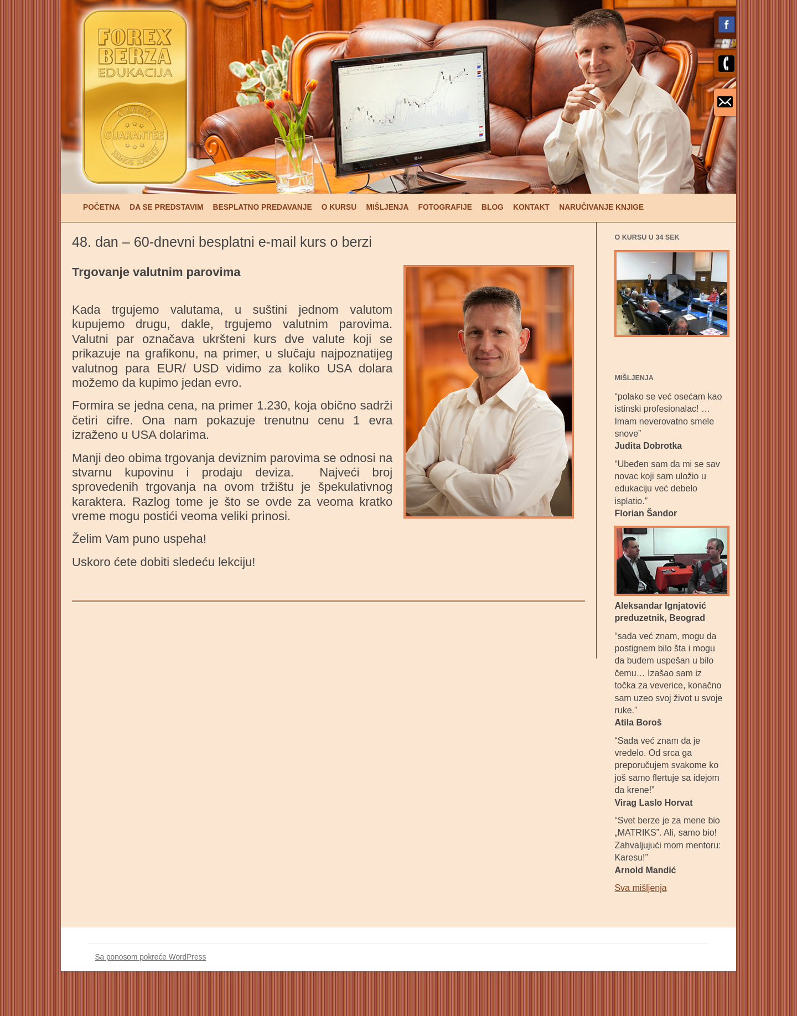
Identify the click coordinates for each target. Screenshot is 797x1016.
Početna (101, 207)
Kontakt (531, 207)
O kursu (339, 207)
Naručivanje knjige (601, 207)
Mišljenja (387, 207)
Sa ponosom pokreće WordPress (150, 957)
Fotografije (445, 207)
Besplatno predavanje (262, 207)
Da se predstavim (166, 207)
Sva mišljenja (640, 888)
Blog (493, 207)
